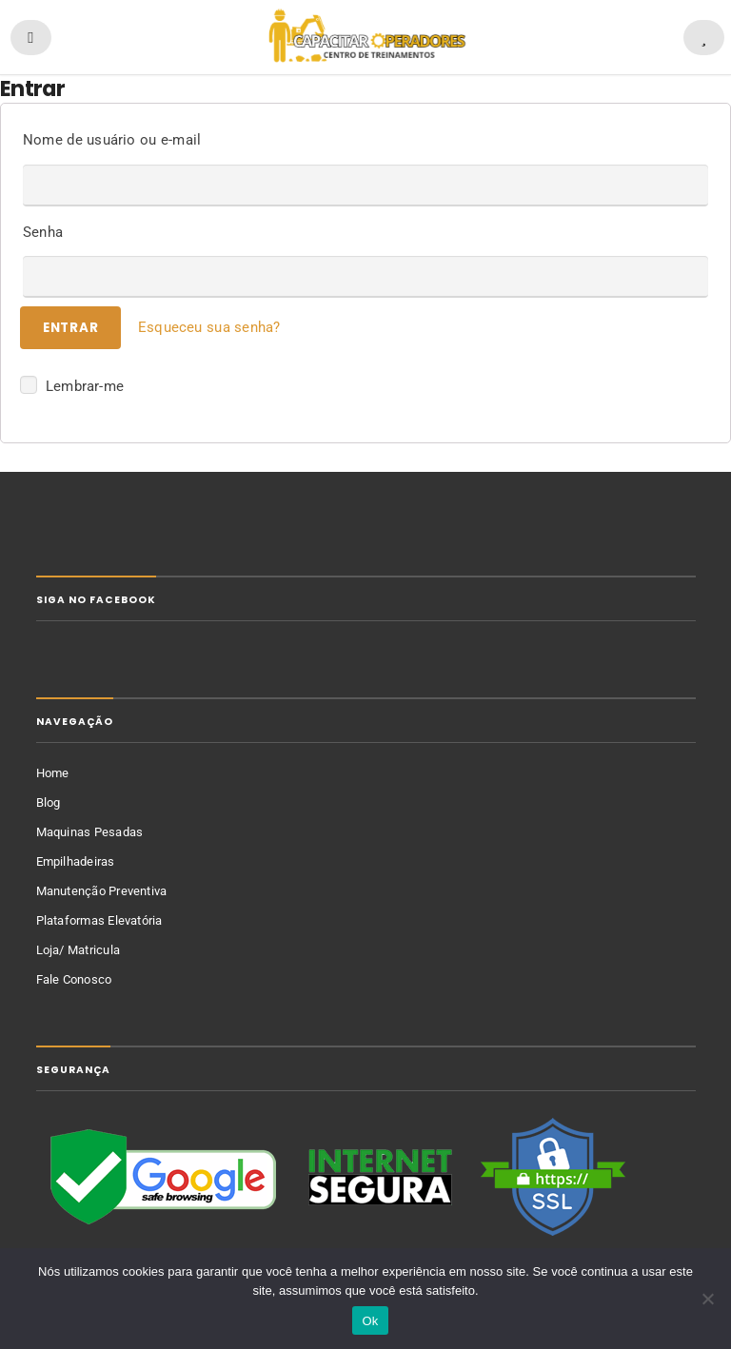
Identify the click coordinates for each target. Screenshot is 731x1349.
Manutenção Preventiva (102, 891)
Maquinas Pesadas (90, 832)
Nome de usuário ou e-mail (112, 139)
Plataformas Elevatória (99, 920)
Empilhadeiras (75, 861)
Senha (43, 232)
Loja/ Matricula (78, 950)
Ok (370, 1321)
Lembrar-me (72, 385)
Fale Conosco (74, 979)
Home (52, 773)
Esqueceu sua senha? (209, 327)
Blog (48, 802)
